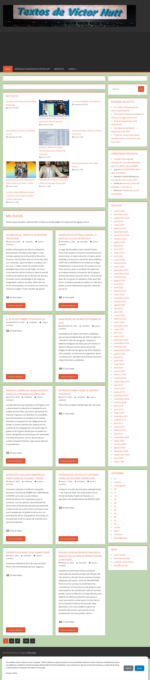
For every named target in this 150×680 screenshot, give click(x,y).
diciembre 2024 (121, 231)
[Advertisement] (75, 48)
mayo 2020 (119, 364)
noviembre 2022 (121, 298)
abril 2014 (118, 433)
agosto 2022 (119, 304)
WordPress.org (121, 565)
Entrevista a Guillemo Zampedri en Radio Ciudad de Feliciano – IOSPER (20, 187)
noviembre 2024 (121, 235)
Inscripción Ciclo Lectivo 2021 (124, 179)
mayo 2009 (119, 440)
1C (115, 492)
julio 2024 (118, 245)
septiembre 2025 (122, 218)
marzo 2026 (119, 211)
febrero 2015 (120, 430)
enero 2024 (119, 266)
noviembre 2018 (121, 399)
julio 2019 (118, 385)
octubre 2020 (120, 346)
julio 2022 (118, 308)
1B (115, 489)
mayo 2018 (119, 413)
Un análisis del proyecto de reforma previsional (23, 247)
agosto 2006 (119, 447)
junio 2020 (119, 360)
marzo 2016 (119, 426)
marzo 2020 (119, 371)
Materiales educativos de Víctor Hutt (32, 69)
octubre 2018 (120, 402)
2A (115, 499)
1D (115, 496)
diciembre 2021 (121, 325)
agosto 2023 (119, 280)
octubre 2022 (120, 301)
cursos (71, 69)
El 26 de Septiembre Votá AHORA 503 (26, 331)
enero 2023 (119, 294)
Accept (138, 668)
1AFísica (117, 482)
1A (115, 478)
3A (115, 513)
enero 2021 (119, 336)
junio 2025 (119, 221)
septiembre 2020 (122, 350)
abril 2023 (118, 287)
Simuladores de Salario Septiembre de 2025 (74, 331)
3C (115, 520)
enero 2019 (119, 392)
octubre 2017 (120, 419)
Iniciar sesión (120, 554)
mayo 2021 (119, 329)
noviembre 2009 (121, 437)
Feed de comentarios (123, 562)
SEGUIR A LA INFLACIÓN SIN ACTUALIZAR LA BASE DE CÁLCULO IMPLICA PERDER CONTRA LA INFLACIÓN (78, 575)
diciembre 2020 (121, 339)
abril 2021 (118, 332)
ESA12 (117, 530)
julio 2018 (118, 405)
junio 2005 (119, 458)
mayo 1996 (119, 461)
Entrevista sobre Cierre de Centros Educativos (76, 402)
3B (115, 517)
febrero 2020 (120, 374)
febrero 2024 (120, 263)
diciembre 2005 (121, 451)
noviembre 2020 (121, 343)
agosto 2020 (119, 353)
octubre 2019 (120, 378)
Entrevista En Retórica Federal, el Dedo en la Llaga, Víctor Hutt (53, 122)
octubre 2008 (120, 444)
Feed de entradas (122, 558)
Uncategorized (120, 538)
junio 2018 (119, 409)
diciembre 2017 (121, 416)
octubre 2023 (120, 277)
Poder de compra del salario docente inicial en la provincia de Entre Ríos (54, 154)
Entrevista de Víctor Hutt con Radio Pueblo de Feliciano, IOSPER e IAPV (53, 187)
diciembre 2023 (121, 270)
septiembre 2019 (122, 381)
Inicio (7, 69)
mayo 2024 (119, 252)
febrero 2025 (120, 228)
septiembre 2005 (122, 454)
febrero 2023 (120, 291)
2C (115, 506)
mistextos (59, 69)
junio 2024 (119, 249)
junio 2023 (119, 284)
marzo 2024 (119, 259)
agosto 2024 (119, 242)
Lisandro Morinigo (122, 159)
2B (115, 503)
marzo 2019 (119, 388)
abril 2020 (118, 367)
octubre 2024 (120, 238)
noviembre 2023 (121, 273)
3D (115, 524)
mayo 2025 (119, 224)
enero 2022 (119, 322)
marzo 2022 (119, 315)
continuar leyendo (15, 316)
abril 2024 (118, 256)
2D (115, 510)
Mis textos (12, 96)
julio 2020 (118, 357)
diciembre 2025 (121, 214)
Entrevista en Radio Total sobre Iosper (27, 572)
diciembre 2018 (121, 395)
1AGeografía (119, 485)
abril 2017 (118, 423)
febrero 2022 (120, 318)
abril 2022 (118, 312)
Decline (126, 668)
